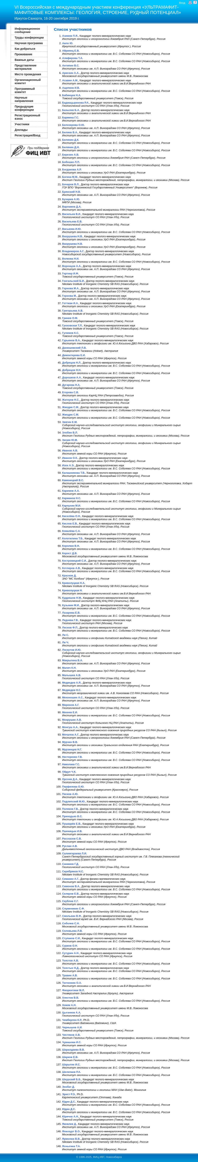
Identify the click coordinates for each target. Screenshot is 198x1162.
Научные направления (24, 99)
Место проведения (28, 74)
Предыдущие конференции (24, 108)
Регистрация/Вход (27, 135)
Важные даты (24, 59)
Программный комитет (25, 90)
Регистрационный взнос (27, 117)
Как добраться (25, 48)
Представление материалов (26, 67)
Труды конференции (29, 37)
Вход (182, 2)
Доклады (21, 129)
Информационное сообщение (27, 30)
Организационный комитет (28, 81)
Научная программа (29, 43)
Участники (22, 124)
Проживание (23, 54)
